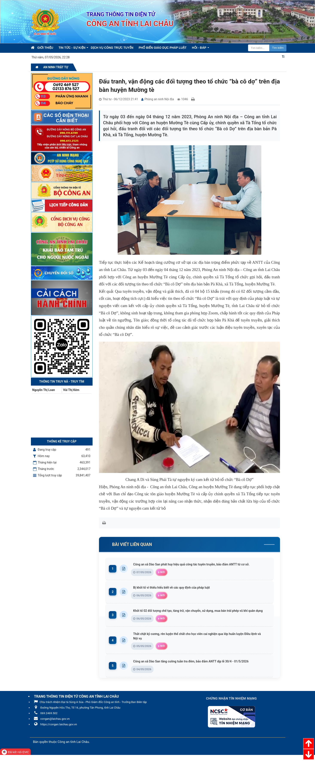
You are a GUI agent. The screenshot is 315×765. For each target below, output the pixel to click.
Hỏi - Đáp (199, 47)
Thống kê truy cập (61, 441)
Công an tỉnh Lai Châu (73, 752)
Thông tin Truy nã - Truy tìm (61, 381)
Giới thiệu (45, 47)
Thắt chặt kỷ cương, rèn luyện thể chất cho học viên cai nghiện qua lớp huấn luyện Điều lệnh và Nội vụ (201, 646)
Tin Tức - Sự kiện (72, 47)
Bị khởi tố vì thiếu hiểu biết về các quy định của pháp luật (179, 592)
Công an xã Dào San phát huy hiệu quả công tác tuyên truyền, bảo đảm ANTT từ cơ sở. (201, 566)
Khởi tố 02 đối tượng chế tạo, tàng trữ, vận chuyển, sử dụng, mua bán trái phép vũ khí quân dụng (201, 618)
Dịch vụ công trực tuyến (112, 47)
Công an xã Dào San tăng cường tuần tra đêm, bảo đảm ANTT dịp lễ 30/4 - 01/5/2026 (201, 672)
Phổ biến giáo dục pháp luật (163, 47)
